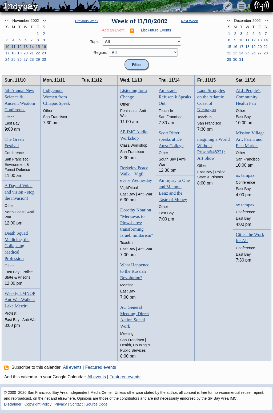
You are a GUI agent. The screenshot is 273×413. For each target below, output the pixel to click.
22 (38, 53)
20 (25, 53)
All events (72, 367)
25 (13, 59)
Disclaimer (12, 404)
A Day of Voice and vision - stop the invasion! (20, 192)
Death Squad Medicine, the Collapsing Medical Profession (17, 246)
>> (44, 20)
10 (7, 47)
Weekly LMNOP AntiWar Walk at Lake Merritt (20, 300)
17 (7, 53)
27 (25, 59)
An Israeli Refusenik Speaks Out (175, 97)
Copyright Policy (38, 404)
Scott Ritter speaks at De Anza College (171, 139)
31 (241, 59)
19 (19, 53)
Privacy (60, 404)
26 (19, 59)
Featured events (100, 367)
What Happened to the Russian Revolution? (135, 271)
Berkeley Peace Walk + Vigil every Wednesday (136, 174)
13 (25, 47)
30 (44, 59)
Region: (100, 52)
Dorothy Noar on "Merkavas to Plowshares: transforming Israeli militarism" (136, 222)
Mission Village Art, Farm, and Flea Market (250, 139)
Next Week (189, 21)
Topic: (95, 41)
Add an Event (113, 30)
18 (13, 53)
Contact (76, 404)
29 (38, 59)
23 (44, 53)
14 (32, 47)
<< (7, 20)
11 (13, 47)
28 (32, 59)
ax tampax (245, 175)
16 (44, 47)
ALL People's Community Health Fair (248, 97)
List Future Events (156, 30)
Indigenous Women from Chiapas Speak (56, 97)
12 (19, 47)
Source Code (96, 404)
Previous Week (86, 21)
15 (38, 47)
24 (7, 59)
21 (32, 53)
